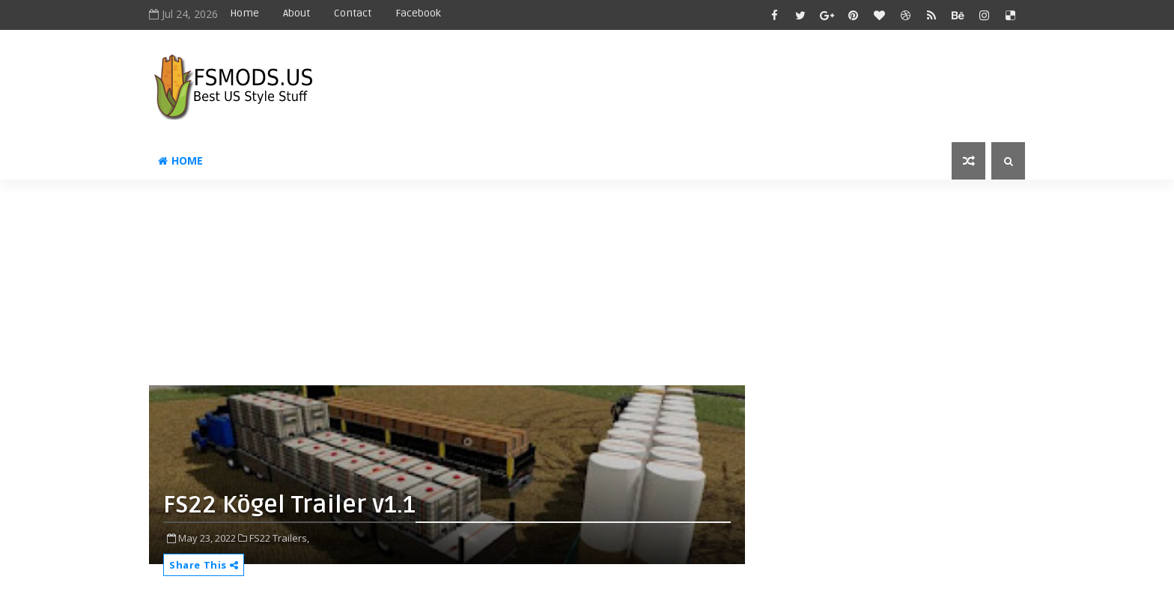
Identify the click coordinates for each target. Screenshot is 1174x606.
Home (244, 13)
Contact (352, 13)
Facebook (418, 13)
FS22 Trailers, (279, 538)
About (296, 13)
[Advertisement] (512, 288)
